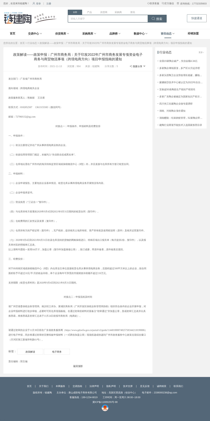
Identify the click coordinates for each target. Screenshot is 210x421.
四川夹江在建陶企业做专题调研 (176, 103)
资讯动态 (166, 33)
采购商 (118, 12)
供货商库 (60, 33)
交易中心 (33, 33)
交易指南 (77, 386)
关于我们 (43, 386)
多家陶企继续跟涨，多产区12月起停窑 (179, 68)
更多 (201, 52)
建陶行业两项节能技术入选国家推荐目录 (180, 125)
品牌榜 (113, 33)
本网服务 (60, 386)
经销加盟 (193, 33)
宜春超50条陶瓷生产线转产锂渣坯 (177, 89)
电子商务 (57, 351)
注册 (48, 3)
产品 (89, 12)
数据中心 (139, 33)
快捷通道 (196, 18)
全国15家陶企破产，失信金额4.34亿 (178, 61)
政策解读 (30, 351)
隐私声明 (111, 386)
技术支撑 (128, 386)
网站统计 (4, 419)
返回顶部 (78, 366)
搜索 (157, 19)
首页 (12, 33)
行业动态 (32, 43)
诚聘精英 (161, 386)
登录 (37, 3)
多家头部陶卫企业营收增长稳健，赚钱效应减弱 (184, 75)
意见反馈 (145, 386)
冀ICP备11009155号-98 (105, 402)
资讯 (132, 12)
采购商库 (87, 33)
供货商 (103, 12)
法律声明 (94, 386)
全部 (75, 12)
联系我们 (178, 386)
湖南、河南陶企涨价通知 (172, 110)
